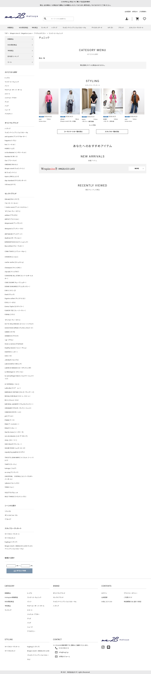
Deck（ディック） (10, 294)
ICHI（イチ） (8, 356)
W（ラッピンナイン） (11, 172)
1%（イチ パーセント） (11, 203)
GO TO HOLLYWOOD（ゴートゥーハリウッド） (19, 324)
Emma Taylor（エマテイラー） (14, 306)
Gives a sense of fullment (14, 344)
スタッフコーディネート (136, 27)
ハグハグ (54, 27)
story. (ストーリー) (11, 440)
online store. (42, 121)
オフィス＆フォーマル (11, 515)
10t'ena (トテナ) (10, 184)
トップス (7, 78)
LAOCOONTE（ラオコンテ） (13, 364)
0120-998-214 (62, 648)
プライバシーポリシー (131, 593)
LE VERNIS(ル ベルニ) (12, 384)
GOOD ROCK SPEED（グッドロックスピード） (19, 328)
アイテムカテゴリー (40, 33)
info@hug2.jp (61, 652)
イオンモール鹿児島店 (88, 121)
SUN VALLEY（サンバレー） (13, 444)
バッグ (7, 106)
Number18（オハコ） (11, 156)
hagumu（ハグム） (10, 140)
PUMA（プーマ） (10, 420)
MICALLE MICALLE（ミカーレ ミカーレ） (17, 396)
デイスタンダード (97, 27)
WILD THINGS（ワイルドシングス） (15, 496)
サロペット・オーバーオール (13, 90)
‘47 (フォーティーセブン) (12, 211)
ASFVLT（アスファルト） (12, 219)
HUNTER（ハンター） (11, 352)
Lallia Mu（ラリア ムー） (13, 388)
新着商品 (10, 27)
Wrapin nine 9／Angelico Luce (21, 33)
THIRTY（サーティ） (11, 464)
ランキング (44, 27)
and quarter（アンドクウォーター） (16, 136)
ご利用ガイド (128, 597)
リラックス (8, 511)
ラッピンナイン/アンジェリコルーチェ (74, 27)
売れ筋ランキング (13, 56)
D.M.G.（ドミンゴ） (10, 290)
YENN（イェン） (9, 487)
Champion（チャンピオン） (13, 268)
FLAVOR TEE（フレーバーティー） (15, 310)
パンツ (7, 86)
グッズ (7, 102)
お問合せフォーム (62, 656)
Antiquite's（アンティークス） (14, 228)
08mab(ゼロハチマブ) (12, 199)
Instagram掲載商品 (11, 597)
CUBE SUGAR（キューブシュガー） (15, 282)
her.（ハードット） (10, 144)
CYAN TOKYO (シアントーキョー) (15, 251)
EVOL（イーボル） (10, 302)
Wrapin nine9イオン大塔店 (68, 121)
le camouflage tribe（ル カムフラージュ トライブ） (19, 377)
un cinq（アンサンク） (11, 472)
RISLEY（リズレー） (11, 428)
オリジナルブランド (59, 593)
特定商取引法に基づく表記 (132, 601)
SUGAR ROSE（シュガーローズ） (15, 448)
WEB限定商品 (23, 27)
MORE (137, 168)
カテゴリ (110, 27)
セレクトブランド (58, 597)
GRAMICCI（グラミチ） (12, 336)
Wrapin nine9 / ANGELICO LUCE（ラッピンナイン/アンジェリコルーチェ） (19, 547)
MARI (105, 119)
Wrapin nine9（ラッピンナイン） (15, 168)
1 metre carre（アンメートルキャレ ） (16, 207)
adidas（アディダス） (11, 215)
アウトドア (8, 519)
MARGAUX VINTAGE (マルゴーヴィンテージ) (19, 392)
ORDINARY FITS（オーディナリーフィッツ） (18, 408)
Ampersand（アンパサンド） (14, 223)
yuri (40, 119)
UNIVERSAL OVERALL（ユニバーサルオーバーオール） (19, 478)
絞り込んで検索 (19, 570)
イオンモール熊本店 (108, 121)
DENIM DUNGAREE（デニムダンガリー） (17, 286)
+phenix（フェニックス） (12, 483)
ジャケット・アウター (11, 98)
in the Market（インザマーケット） (15, 152)
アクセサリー (9, 114)
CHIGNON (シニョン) (11, 257)
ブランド (121, 27)
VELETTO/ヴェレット (11, 492)
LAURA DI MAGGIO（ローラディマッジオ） (18, 368)
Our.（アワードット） (11, 160)
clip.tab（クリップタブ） (12, 272)
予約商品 (35, 27)
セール (10, 62)
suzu (83, 119)
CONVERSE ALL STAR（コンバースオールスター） (19, 277)
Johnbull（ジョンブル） (12, 360)
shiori (62, 119)
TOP (6, 33)
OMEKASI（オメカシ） (11, 164)
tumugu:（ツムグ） (10, 468)
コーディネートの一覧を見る (73, 131)
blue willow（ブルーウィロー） (14, 246)
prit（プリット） (9, 416)
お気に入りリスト (106, 601)
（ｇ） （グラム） (9, 340)
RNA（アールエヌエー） (12, 424)
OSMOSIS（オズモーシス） (13, 412)
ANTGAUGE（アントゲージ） (14, 234)
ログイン (104, 593)
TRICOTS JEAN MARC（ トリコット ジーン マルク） (19, 459)
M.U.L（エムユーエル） (12, 400)
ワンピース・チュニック (56, 33)
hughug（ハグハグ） (11, 542)
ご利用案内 (142, 11)
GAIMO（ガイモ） (10, 332)
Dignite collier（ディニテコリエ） (15, 298)
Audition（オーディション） (13, 238)
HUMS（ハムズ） (10, 148)
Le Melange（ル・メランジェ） (14, 372)
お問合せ (135, 11)
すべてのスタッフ (10, 538)
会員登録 (128, 11)
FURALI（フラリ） (10, 314)
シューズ (7, 110)
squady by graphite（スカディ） (15, 452)
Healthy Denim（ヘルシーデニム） (16, 348)
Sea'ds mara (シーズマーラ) (14, 432)
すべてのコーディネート (12, 534)
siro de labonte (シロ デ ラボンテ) (16, 436)
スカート (7, 94)
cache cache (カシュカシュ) (14, 262)
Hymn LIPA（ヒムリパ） (12, 176)
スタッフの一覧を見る (112, 131)
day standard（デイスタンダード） (15, 180)
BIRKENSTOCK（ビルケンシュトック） (16, 242)
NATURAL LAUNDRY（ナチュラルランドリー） (19, 404)
